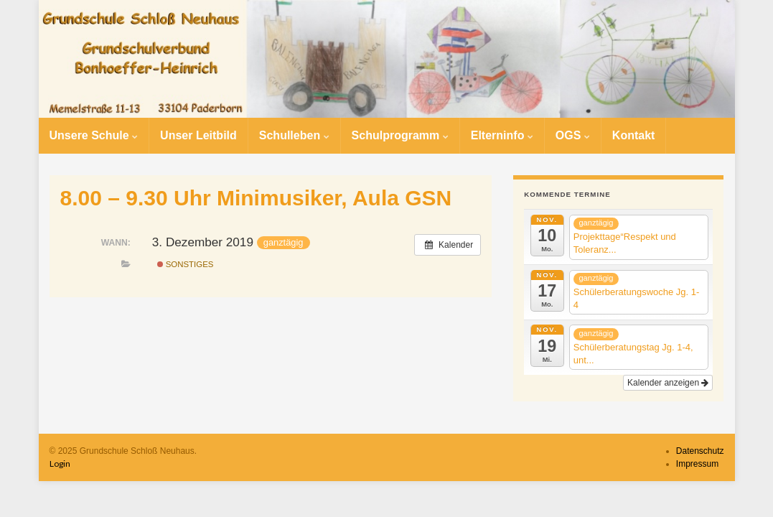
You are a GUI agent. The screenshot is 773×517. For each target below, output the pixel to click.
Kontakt (633, 135)
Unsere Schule (94, 135)
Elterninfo (502, 135)
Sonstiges (185, 264)
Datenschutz (700, 451)
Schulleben (294, 135)
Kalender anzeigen (667, 383)
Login (60, 463)
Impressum (697, 464)
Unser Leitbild (198, 135)
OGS (573, 135)
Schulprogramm (400, 135)
